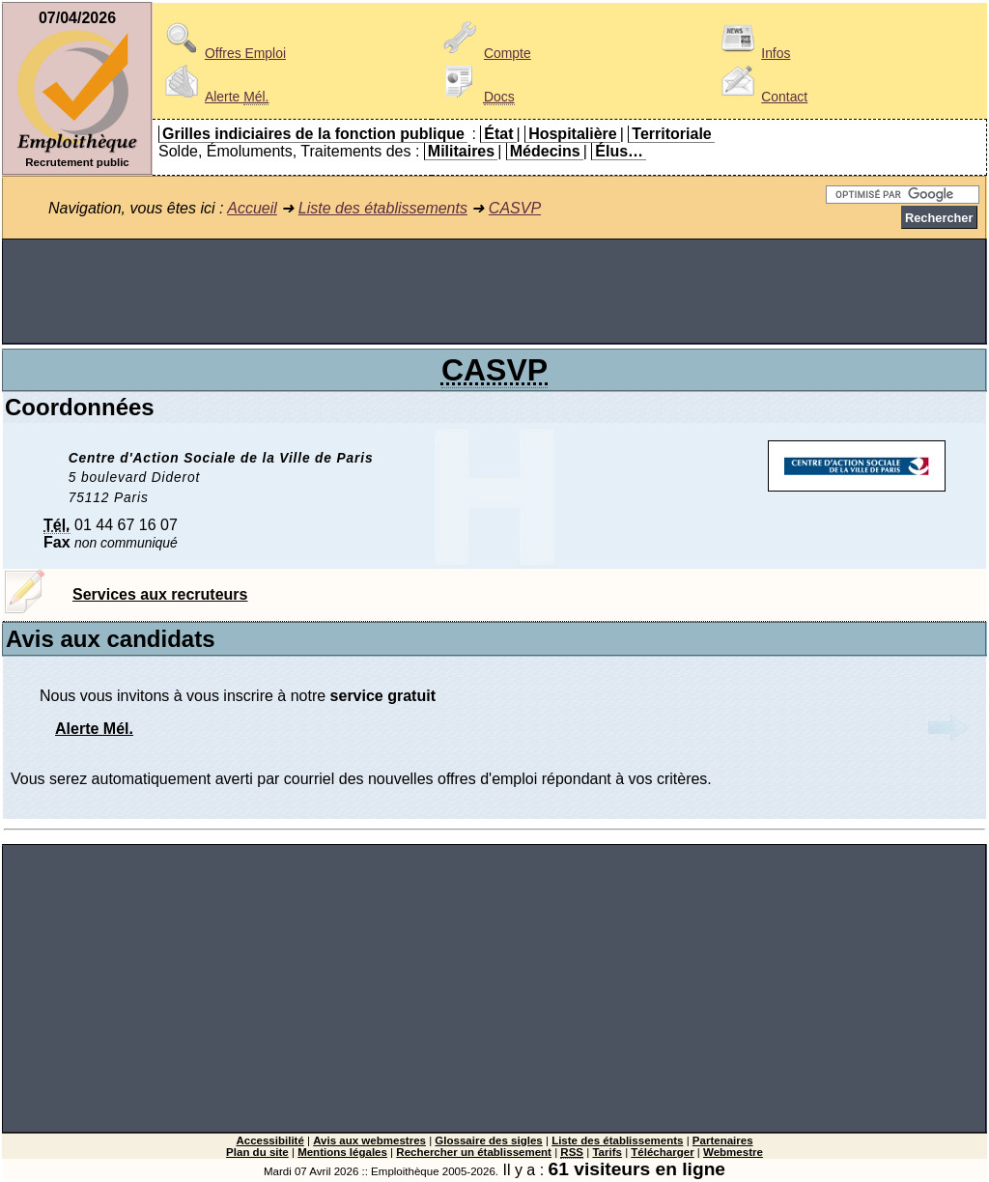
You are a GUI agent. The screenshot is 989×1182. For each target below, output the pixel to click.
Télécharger (662, 1152)
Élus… (619, 151)
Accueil (252, 208)
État (498, 134)
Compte (484, 53)
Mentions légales (342, 1152)
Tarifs (607, 1152)
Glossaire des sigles (488, 1140)
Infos (752, 53)
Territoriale (671, 134)
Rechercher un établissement (473, 1152)
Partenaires (722, 1140)
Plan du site (257, 1152)
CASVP (515, 208)
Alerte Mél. (94, 728)
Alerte (213, 96)
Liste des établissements (382, 208)
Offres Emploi (222, 53)
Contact (761, 96)
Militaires (461, 151)
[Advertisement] (494, 291)
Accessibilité (269, 1140)
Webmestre (733, 1152)
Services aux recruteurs (159, 594)
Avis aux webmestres (369, 1140)
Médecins (545, 151)
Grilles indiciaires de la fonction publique (313, 134)
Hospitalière (572, 134)
